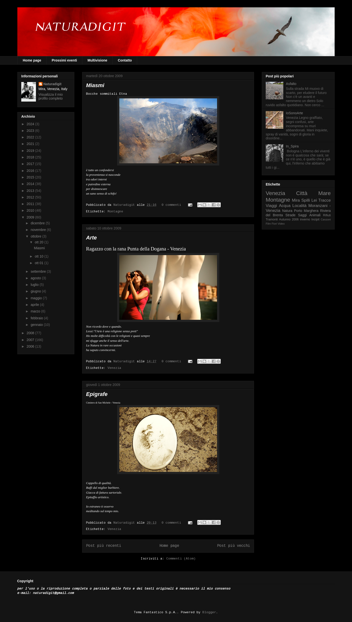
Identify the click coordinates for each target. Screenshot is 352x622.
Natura (287, 211)
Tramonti (272, 219)
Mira (296, 200)
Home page (32, 60)
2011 (31, 204)
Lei (314, 200)
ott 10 (39, 256)
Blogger (209, 612)
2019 (31, 151)
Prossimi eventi (64, 60)
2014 (31, 184)
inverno (305, 219)
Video (281, 223)
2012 (31, 197)
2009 (31, 217)
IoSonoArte (294, 113)
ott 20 (39, 242)
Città (301, 193)
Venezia (114, 368)
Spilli (305, 200)
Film (268, 223)
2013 (31, 191)
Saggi (302, 215)
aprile (35, 305)
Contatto (125, 60)
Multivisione (97, 60)
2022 (31, 137)
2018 (31, 157)
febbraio (37, 318)
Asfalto (291, 84)
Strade (291, 215)
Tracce (324, 200)
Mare (324, 193)
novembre (39, 230)
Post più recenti (103, 546)
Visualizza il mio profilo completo (51, 96)
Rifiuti (327, 215)
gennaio (37, 325)
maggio (37, 298)
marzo (36, 311)
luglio (35, 285)
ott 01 (39, 263)
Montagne (115, 211)
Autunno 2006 (289, 219)
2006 (31, 346)
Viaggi (271, 205)
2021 (31, 144)
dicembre (38, 223)
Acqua (285, 205)
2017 (31, 164)
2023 (31, 131)
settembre (39, 271)
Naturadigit (125, 205)
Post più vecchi (233, 546)
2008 (31, 333)
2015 (31, 177)
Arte (91, 238)
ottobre (36, 236)
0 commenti (171, 205)
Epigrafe (97, 394)
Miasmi (95, 85)
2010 (31, 210)
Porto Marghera (306, 211)
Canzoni (326, 219)
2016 (31, 171)
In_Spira (292, 146)
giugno (36, 291)
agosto (36, 278)
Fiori (274, 223)
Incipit (315, 219)
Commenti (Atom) (181, 558)
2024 (31, 124)
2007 (31, 340)
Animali (314, 215)
